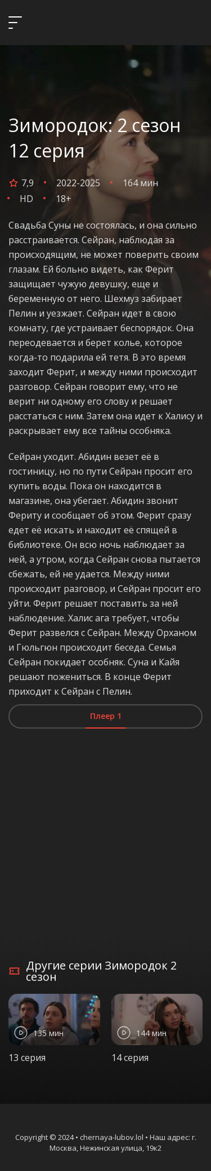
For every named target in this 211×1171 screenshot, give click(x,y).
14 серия (130, 1057)
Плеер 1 (106, 716)
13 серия (27, 1057)
